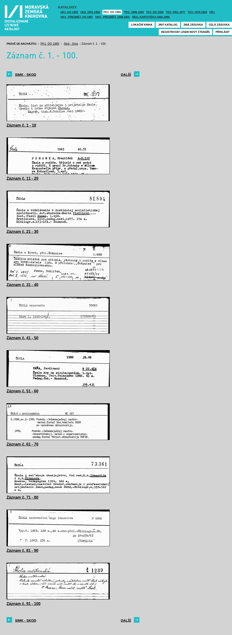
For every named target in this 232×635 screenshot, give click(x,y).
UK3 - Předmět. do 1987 (76, 16)
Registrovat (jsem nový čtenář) (185, 31)
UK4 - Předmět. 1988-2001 (112, 16)
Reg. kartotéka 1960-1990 (151, 16)
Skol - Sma (71, 43)
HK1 (212, 12)
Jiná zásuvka (193, 24)
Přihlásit (223, 31)
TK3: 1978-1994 (197, 12)
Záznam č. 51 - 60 (22, 391)
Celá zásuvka (219, 24)
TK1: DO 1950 (155, 12)
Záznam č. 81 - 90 (22, 550)
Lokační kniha (141, 24)
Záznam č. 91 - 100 (24, 604)
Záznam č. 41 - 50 (22, 338)
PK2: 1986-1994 (134, 12)
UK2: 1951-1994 (90, 12)
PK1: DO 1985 (112, 12)
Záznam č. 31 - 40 (22, 285)
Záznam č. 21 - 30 (22, 232)
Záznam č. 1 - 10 (21, 125)
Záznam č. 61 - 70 (22, 444)
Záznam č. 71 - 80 (22, 497)
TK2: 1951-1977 (175, 12)
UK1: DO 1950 (69, 12)
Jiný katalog (167, 24)
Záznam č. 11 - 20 (22, 178)
